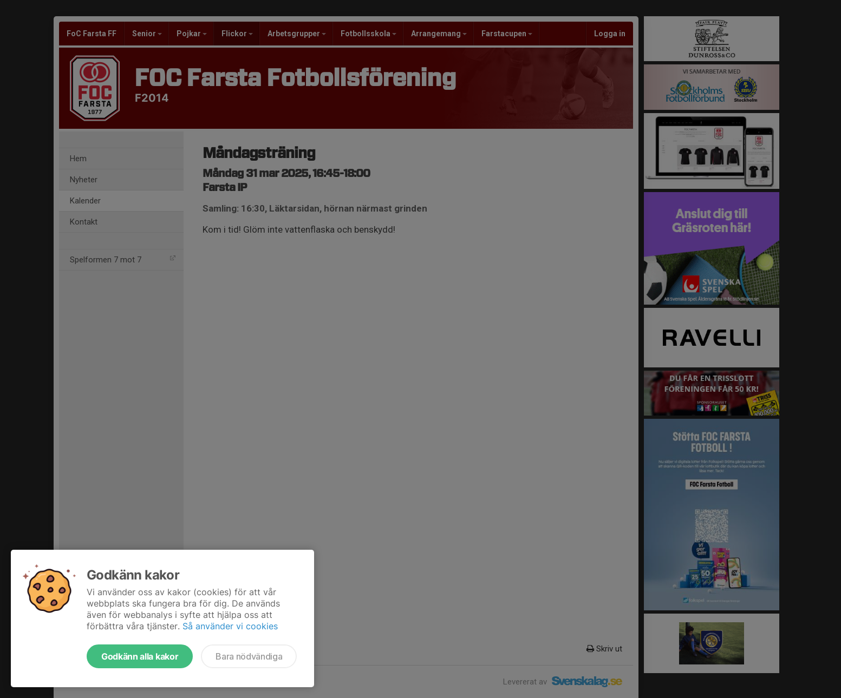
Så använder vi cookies (230, 626)
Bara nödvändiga (249, 656)
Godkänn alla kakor (139, 656)
